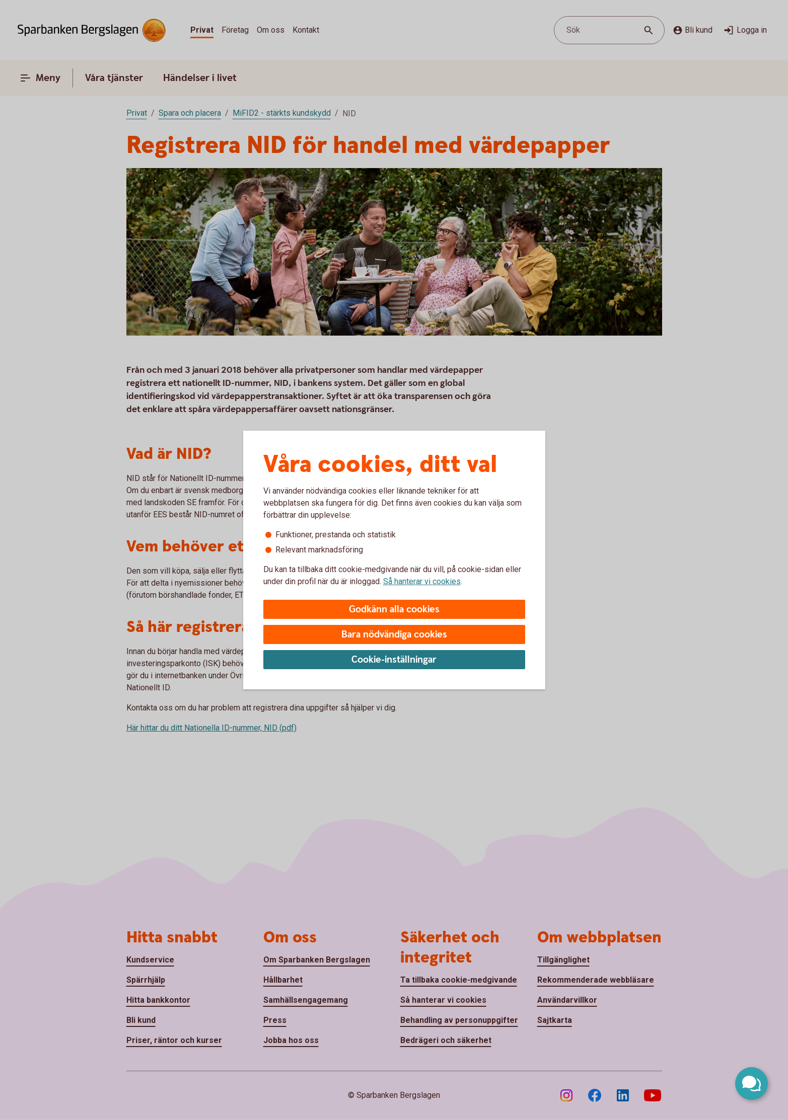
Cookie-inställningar (394, 660)
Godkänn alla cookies (394, 609)
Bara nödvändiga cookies (394, 634)
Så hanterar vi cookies (422, 581)
